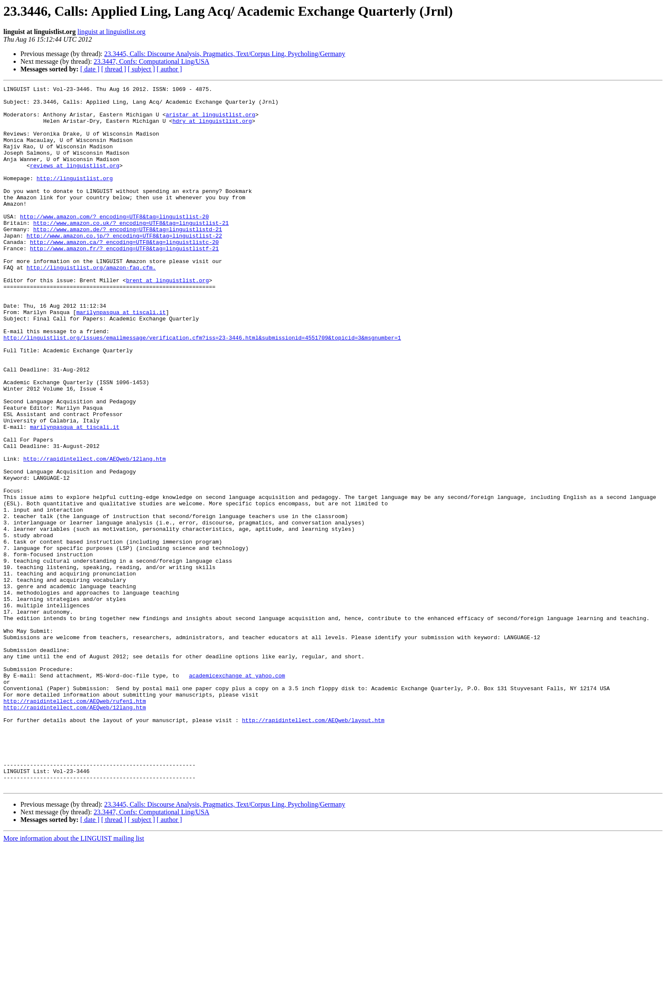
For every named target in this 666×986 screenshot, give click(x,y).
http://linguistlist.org (75, 197)
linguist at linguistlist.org (111, 31)
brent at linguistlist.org (167, 319)
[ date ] (89, 69)
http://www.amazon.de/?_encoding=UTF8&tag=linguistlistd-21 (127, 258)
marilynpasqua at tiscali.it (121, 358)
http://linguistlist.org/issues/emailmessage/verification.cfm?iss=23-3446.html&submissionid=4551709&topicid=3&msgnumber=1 (202, 388)
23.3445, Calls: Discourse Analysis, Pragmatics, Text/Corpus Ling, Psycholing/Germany (224, 53)
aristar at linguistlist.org (210, 121)
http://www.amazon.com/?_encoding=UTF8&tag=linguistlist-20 (114, 243)
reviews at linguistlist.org (74, 182)
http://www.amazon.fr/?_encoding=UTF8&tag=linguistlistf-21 (124, 281)
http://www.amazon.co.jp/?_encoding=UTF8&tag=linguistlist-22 (124, 266)
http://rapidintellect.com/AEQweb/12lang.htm (94, 534)
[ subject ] (141, 69)
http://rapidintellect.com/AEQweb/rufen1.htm (74, 824)
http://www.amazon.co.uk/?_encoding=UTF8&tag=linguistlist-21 (131, 251)
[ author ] (169, 69)
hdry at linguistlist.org (212, 128)
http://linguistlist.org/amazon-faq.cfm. (91, 304)
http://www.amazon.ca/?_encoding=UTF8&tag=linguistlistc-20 (124, 274)
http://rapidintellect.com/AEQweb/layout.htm (313, 847)
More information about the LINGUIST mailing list (73, 978)
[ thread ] (113, 69)
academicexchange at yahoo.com (237, 794)
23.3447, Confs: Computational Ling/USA (151, 61)
